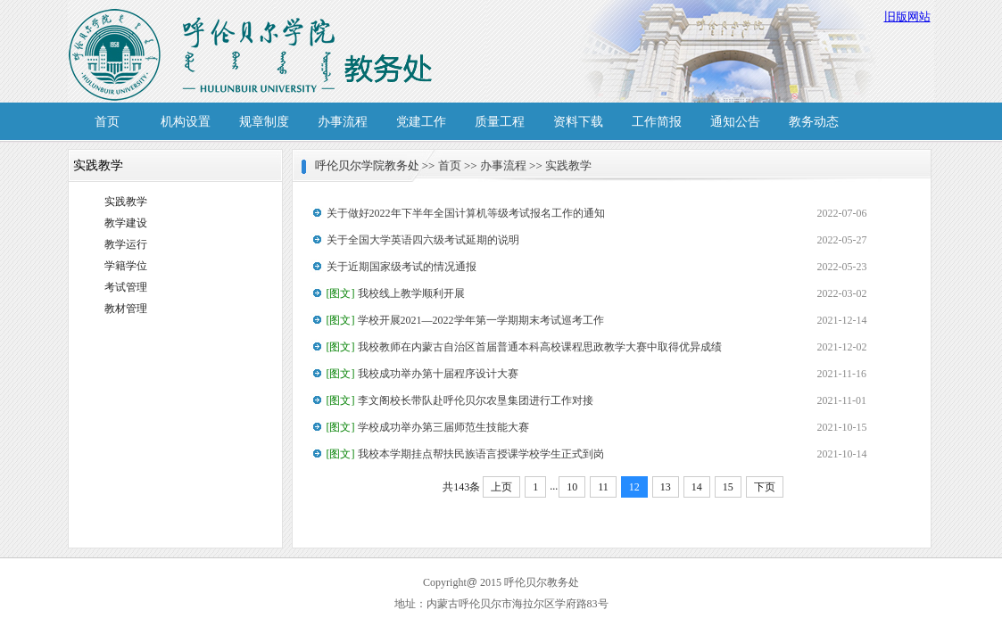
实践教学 (125, 201)
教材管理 (125, 308)
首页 (107, 121)
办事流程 (343, 121)
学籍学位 (125, 266)
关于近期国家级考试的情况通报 (401, 266)
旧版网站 (907, 16)
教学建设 (125, 223)
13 (665, 487)
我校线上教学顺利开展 (396, 293)
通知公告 (735, 121)
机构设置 (186, 121)
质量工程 (500, 121)
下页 (764, 487)
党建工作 (421, 121)
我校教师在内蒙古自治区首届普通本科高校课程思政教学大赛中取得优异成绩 (524, 347)
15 (728, 487)
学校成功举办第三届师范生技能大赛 (428, 427)
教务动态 (814, 121)
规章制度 (264, 121)
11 (603, 487)
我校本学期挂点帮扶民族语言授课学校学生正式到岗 (465, 454)
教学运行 (125, 244)
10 (572, 487)
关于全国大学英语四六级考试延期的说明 (423, 240)
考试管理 (125, 287)
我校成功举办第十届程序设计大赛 (422, 373)
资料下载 (578, 121)
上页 (501, 487)
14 (696, 487)
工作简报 (657, 121)
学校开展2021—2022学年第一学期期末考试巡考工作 (465, 320)
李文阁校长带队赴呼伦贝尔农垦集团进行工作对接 (460, 400)
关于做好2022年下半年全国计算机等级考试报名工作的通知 (466, 213)
